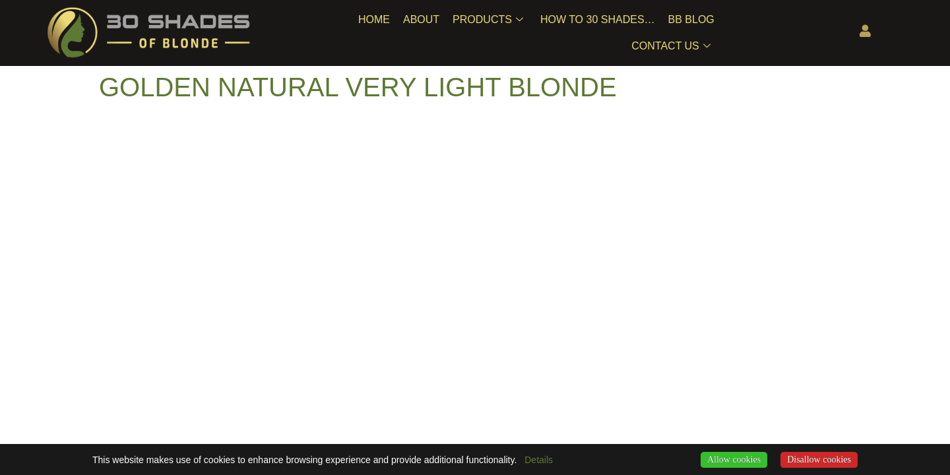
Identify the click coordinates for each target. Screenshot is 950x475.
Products (488, 19)
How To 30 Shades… (597, 19)
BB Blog (691, 19)
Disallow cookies (819, 459)
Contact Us (671, 46)
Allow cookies (734, 459)
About (421, 19)
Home (374, 19)
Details (538, 460)
